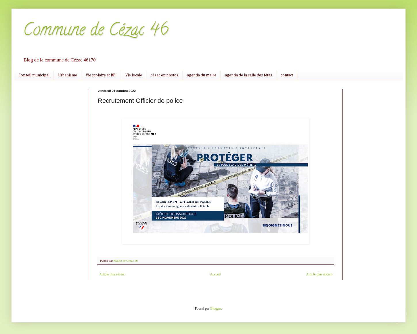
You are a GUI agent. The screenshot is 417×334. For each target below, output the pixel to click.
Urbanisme (67, 75)
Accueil (215, 274)
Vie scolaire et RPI (101, 75)
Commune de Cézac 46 (96, 31)
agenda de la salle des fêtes (248, 75)
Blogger (215, 308)
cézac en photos (164, 75)
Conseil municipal (33, 75)
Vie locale (133, 75)
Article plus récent (112, 274)
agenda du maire (201, 75)
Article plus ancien (319, 274)
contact (287, 75)
